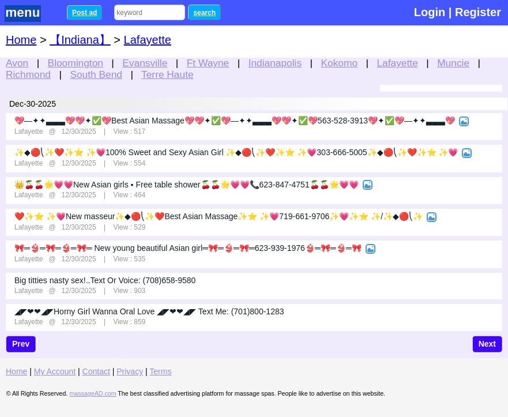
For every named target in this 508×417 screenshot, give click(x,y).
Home (21, 39)
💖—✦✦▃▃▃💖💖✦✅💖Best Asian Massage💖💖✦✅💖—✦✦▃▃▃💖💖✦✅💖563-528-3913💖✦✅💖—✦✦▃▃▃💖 (234, 120)
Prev (20, 343)
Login (429, 12)
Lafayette (397, 63)
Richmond (28, 74)
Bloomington (75, 63)
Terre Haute (167, 74)
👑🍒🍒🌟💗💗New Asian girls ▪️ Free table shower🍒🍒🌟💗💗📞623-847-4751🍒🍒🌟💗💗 (186, 184)
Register (478, 12)
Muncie (453, 63)
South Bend (96, 74)
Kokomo (339, 63)
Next (487, 343)
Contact (96, 371)
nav (30, 13)
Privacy (129, 371)
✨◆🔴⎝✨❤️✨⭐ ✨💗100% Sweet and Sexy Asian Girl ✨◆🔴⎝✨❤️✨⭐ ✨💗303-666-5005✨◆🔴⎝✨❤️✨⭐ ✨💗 (236, 152)
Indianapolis (275, 63)
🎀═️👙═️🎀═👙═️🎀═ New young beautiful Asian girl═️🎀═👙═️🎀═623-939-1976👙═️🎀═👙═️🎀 (188, 248)
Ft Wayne (208, 63)
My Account (55, 371)
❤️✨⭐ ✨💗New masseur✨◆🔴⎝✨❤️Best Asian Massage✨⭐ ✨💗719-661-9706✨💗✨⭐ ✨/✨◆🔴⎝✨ (218, 216)
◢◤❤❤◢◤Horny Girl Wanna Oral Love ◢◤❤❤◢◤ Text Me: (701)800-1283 (149, 311)
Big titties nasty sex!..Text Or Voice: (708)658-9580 (104, 280)
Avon (17, 63)
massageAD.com (92, 393)
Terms (160, 371)
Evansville (144, 63)
